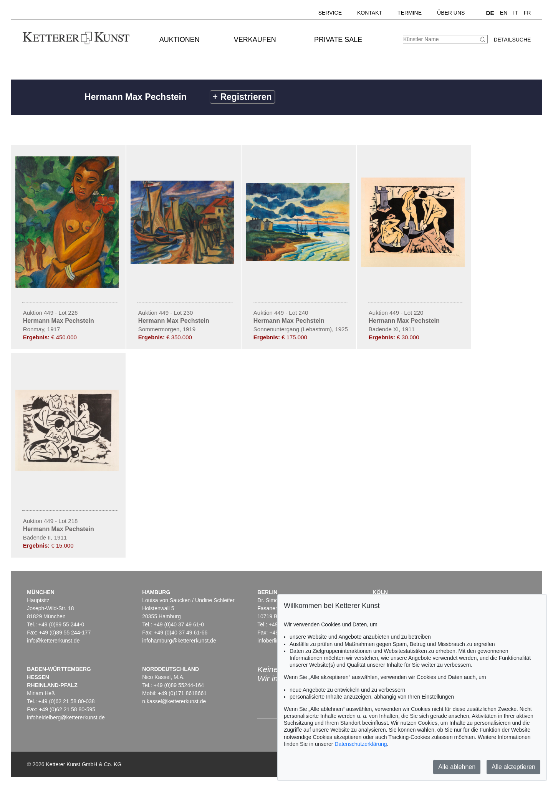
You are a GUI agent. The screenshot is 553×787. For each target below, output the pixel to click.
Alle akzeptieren (513, 767)
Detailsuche (512, 40)
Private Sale (338, 39)
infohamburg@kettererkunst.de (179, 641)
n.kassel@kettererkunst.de (174, 701)
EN (503, 13)
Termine (409, 13)
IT (515, 13)
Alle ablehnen (456, 767)
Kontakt (369, 13)
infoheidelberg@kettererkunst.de (66, 717)
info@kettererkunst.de (53, 641)
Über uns (451, 13)
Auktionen (179, 39)
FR (527, 13)
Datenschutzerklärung (360, 744)
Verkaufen (255, 39)
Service (330, 13)
